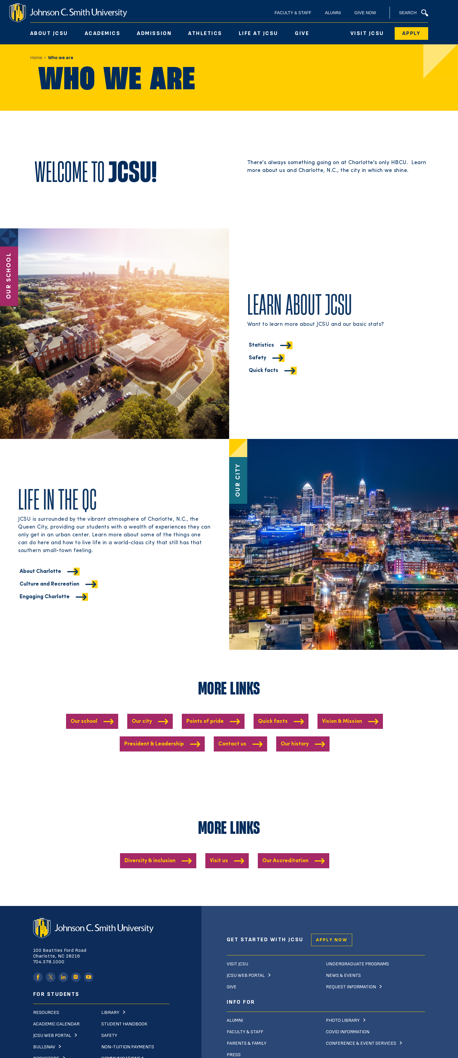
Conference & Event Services (361, 1043)
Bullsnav (44, 1047)
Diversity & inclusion (150, 861)
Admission (154, 33)
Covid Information (347, 1032)
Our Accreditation (285, 861)
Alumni (333, 12)
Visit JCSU (367, 33)
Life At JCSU (258, 33)
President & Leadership (154, 744)
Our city (142, 721)
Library (110, 1012)
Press (234, 1055)
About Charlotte (40, 585)
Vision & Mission (342, 721)
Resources (46, 1012)
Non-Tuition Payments (127, 1047)
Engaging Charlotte (45, 611)
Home (36, 58)
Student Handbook (124, 1024)
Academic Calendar (56, 1024)
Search (413, 12)
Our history (295, 744)
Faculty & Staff (293, 12)
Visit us (219, 861)
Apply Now (331, 940)
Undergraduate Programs (357, 964)
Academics (103, 33)
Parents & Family (247, 1043)
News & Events (343, 975)
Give (302, 33)
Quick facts (263, 384)
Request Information (351, 987)
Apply (411, 33)
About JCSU (49, 33)
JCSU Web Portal (52, 1035)
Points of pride (205, 721)
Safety (257, 372)
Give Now (365, 12)
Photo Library (343, 1020)
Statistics (261, 359)
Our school (84, 721)
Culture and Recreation (49, 598)
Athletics (205, 33)
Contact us (232, 744)
